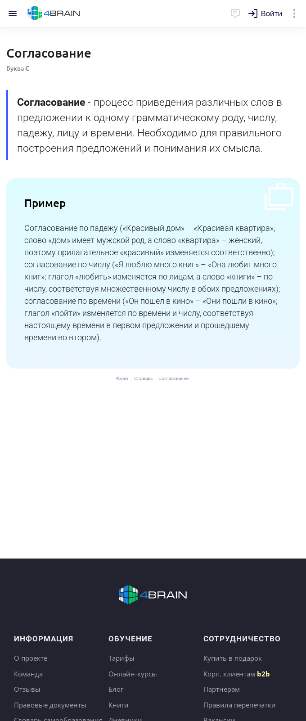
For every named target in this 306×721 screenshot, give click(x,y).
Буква (17, 68)
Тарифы (121, 657)
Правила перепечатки (239, 704)
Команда (28, 673)
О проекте (30, 657)
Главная (53, 13)
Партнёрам (221, 689)
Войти (271, 13)
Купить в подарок (232, 657)
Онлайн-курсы (132, 673)
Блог (115, 689)
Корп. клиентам (236, 673)
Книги (118, 704)
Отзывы (27, 689)
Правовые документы (50, 704)
